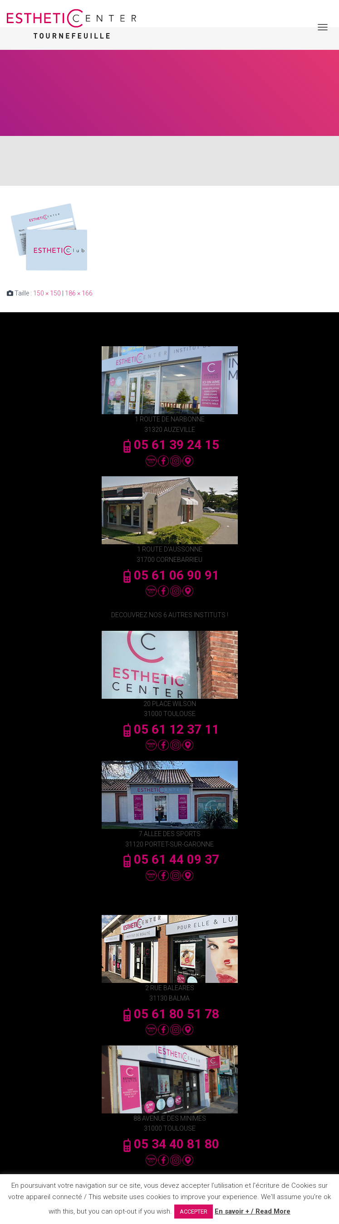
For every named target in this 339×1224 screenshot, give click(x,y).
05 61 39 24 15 (169, 444)
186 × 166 (79, 293)
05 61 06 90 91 (169, 575)
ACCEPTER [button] (193, 1211)
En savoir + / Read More (252, 1211)
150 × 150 (47, 293)
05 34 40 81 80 (169, 1144)
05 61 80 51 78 (169, 1013)
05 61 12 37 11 (169, 729)
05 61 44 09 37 (169, 859)
